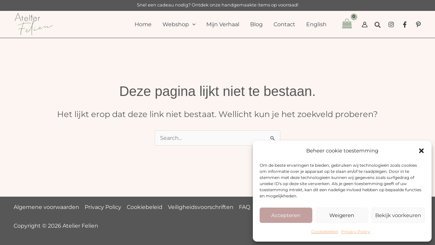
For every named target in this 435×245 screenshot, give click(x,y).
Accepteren (285, 215)
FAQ (244, 207)
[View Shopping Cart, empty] (347, 24)
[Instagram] (391, 24)
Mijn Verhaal (222, 24)
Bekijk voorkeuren (398, 215)
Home (143, 24)
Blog (256, 24)
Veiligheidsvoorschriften (200, 207)
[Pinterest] (418, 24)
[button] (421, 150)
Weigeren (341, 215)
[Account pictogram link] (365, 24)
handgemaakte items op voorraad (259, 4)
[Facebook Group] (405, 24)
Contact (284, 24)
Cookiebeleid (324, 231)
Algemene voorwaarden (46, 207)
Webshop (179, 24)
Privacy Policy (355, 231)
